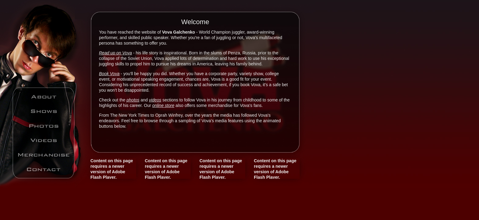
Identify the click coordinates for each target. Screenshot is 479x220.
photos (132, 99)
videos (155, 99)
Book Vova (109, 73)
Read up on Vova (115, 52)
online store (163, 105)
